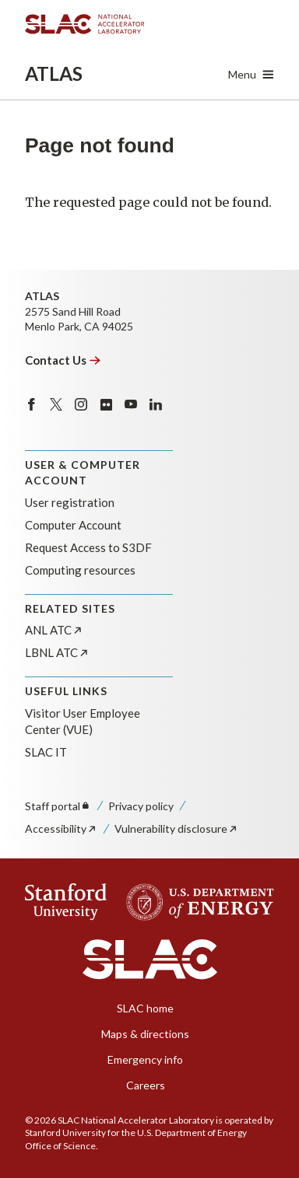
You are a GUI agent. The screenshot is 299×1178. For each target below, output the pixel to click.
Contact (63, 360)
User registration (69, 502)
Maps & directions (145, 1033)
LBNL (57, 652)
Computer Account (73, 525)
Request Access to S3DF (88, 547)
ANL (54, 630)
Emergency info (145, 1059)
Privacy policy (141, 806)
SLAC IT (46, 752)
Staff (58, 806)
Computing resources (80, 570)
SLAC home (145, 1008)
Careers (145, 1085)
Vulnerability (176, 828)
